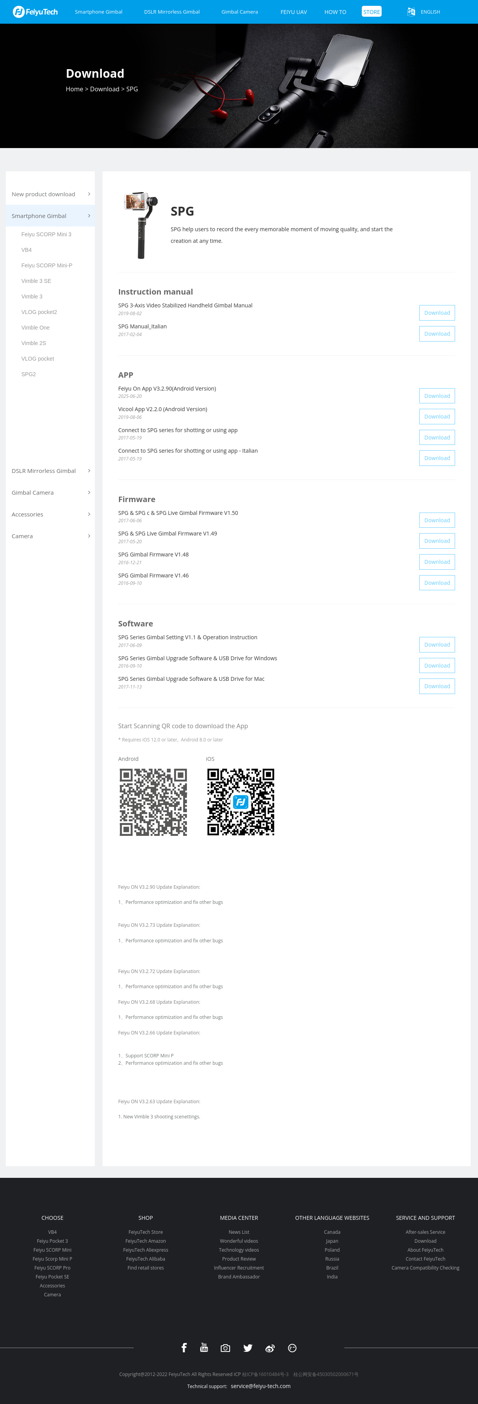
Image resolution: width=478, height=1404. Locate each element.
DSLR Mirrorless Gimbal (172, 11)
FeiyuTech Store (146, 1232)
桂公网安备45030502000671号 (326, 1374)
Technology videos (239, 1250)
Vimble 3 (31, 296)
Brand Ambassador (239, 1276)
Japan (332, 1241)
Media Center (239, 1217)
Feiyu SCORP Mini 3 (46, 234)
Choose (52, 1217)
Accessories (52, 1285)
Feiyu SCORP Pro (52, 1267)
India (332, 1276)
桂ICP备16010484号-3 (265, 1374)
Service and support (425, 1217)
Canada (332, 1232)
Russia (332, 1259)
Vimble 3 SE (36, 281)
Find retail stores (145, 1267)
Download (105, 89)
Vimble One (35, 327)
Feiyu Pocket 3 (52, 1241)
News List (239, 1232)
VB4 (26, 250)
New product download (51, 194)
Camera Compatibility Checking (425, 1267)
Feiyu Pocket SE (52, 1276)
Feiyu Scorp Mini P (52, 1259)
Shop (145, 1217)
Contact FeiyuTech (425, 1259)
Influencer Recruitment (239, 1267)
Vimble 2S (33, 343)
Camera (52, 1294)
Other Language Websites (332, 1217)
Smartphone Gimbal (98, 11)
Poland (332, 1250)
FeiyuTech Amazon (146, 1241)
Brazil (332, 1267)
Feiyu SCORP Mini (52, 1250)
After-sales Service (425, 1232)
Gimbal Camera (240, 11)
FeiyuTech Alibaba (146, 1259)
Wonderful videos (239, 1241)
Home (74, 89)
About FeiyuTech (426, 1250)
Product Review (239, 1259)
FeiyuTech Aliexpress (145, 1250)
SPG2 (28, 374)
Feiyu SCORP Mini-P (46, 265)
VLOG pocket (37, 359)
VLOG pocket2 (39, 312)
